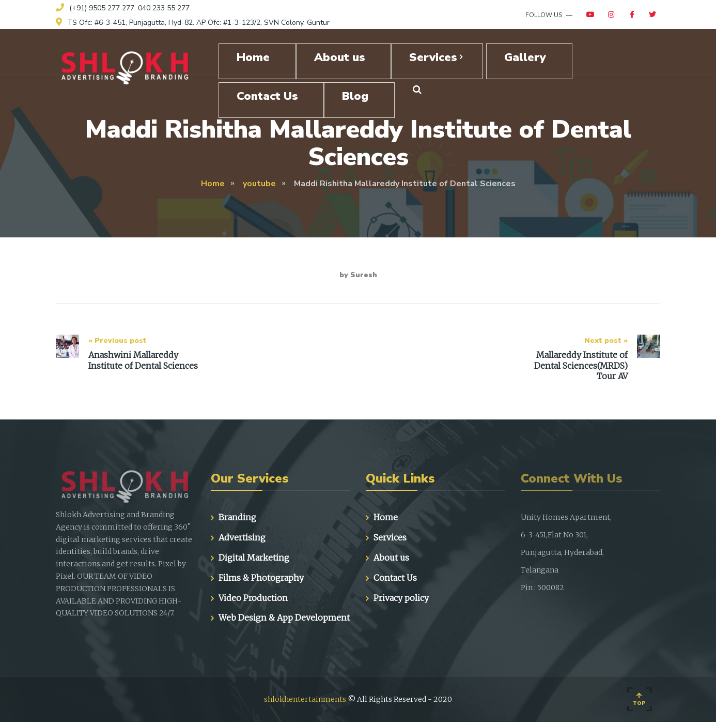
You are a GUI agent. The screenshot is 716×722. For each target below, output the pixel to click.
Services (390, 537)
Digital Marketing (254, 557)
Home (385, 517)
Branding (237, 517)
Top (639, 700)
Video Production (253, 598)
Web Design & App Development (284, 617)
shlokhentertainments (305, 699)
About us (391, 557)
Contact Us (395, 578)
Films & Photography (261, 578)
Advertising (242, 537)
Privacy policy (401, 598)
